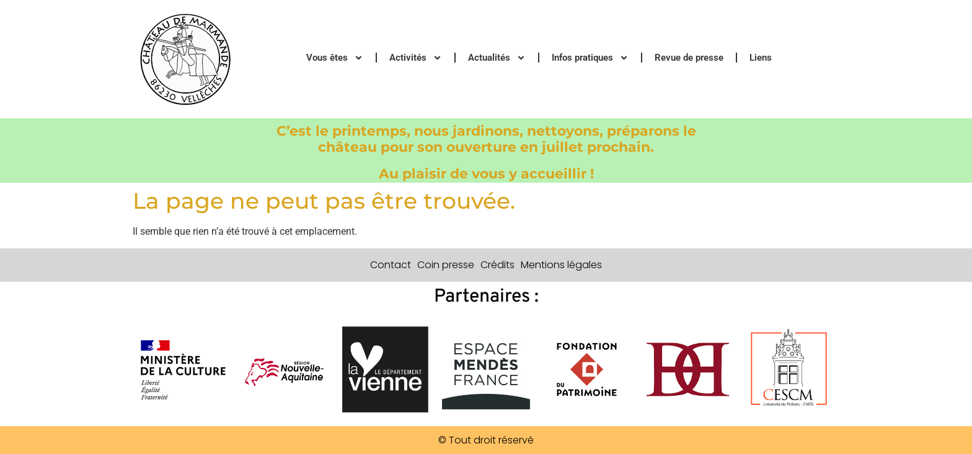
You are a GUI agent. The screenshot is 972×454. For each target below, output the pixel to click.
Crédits (497, 265)
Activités (415, 58)
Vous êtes (334, 58)
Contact (390, 265)
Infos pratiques (590, 58)
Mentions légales (561, 265)
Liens (760, 57)
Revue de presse (689, 57)
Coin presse (445, 265)
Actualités (497, 58)
